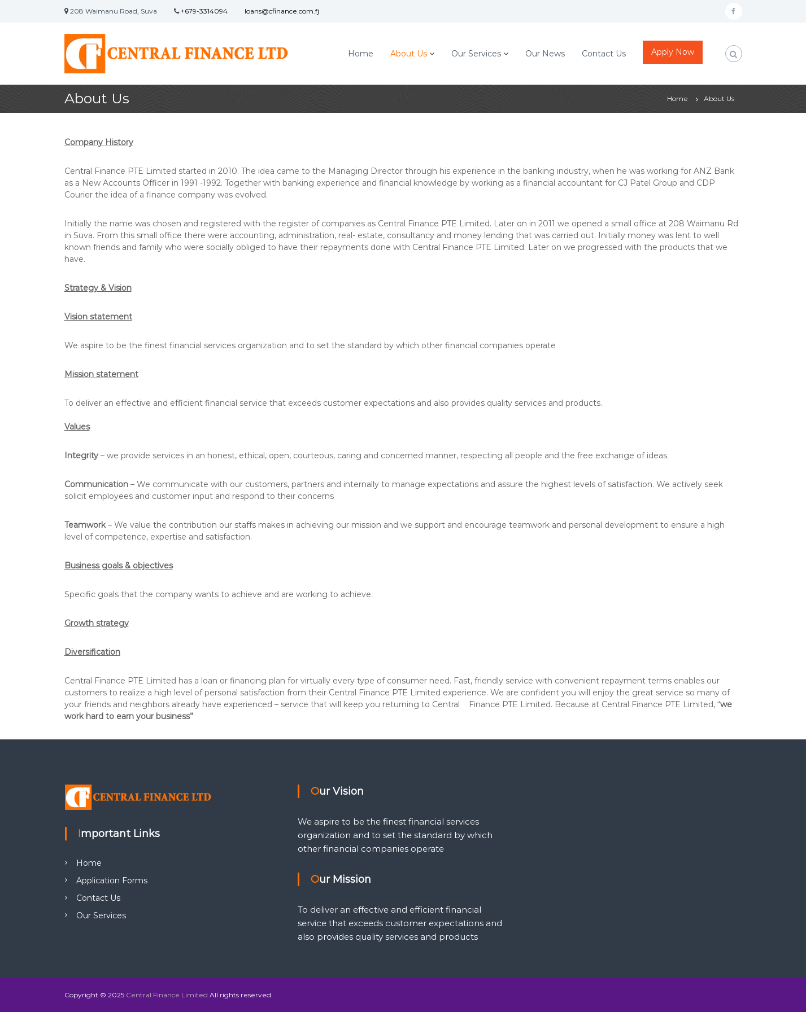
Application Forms (111, 880)
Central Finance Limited (167, 995)
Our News (545, 54)
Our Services (476, 54)
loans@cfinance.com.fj (282, 11)
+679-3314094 (204, 11)
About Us (408, 54)
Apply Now (672, 52)
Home (360, 54)
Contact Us (604, 54)
